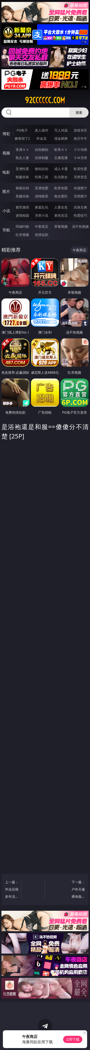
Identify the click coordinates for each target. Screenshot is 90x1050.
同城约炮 (22, 226)
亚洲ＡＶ (22, 149)
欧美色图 (61, 188)
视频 (6, 153)
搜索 (79, 112)
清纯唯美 (41, 196)
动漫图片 (80, 188)
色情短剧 (41, 234)
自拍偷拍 (41, 149)
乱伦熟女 (61, 177)
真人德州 (41, 130)
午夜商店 (41, 226)
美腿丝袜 (22, 196)
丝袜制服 (41, 157)
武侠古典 (80, 207)
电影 (6, 172)
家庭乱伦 (41, 207)
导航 (6, 230)
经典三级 (41, 177)
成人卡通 (61, 168)
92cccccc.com (45, 100)
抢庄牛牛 (80, 138)
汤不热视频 (80, 226)
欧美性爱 (80, 168)
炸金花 (41, 138)
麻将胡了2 (22, 138)
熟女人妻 (22, 157)
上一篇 (12, 890)
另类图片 (80, 196)
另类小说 (41, 215)
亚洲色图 (41, 188)
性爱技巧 (80, 215)
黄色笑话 (61, 215)
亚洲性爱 (22, 168)
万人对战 (61, 130)
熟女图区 (61, 196)
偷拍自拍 (41, 168)
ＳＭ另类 (80, 157)
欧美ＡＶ (61, 149)
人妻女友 (61, 207)
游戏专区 (80, 130)
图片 (6, 191)
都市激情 (22, 207)
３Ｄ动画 (80, 149)
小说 (6, 210)
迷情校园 (22, 215)
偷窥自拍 (22, 188)
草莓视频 (61, 226)
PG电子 (22, 130)
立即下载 (72, 1039)
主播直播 (61, 157)
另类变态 (80, 177)
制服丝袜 (22, 177)
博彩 (6, 133)
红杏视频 (22, 234)
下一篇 (78, 890)
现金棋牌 (61, 138)
